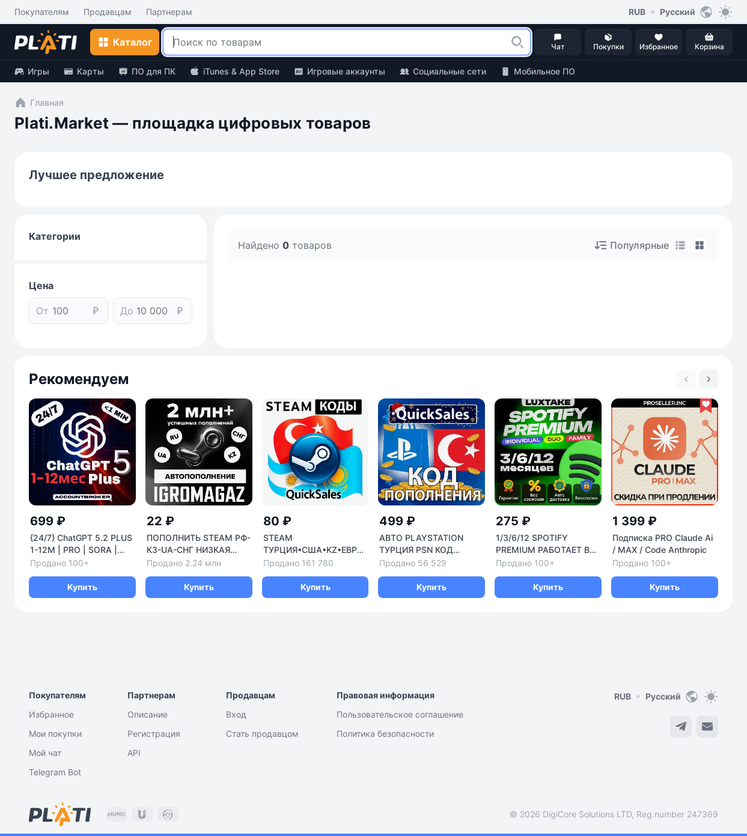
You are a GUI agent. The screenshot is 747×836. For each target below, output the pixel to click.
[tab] (680, 245)
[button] (517, 42)
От (42, 311)
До (126, 311)
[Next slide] (708, 379)
